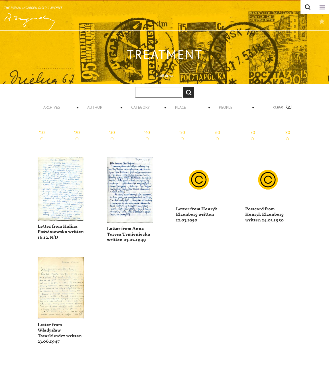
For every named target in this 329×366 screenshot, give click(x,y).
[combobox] (59, 107)
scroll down (164, 75)
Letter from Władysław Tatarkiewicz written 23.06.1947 (60, 333)
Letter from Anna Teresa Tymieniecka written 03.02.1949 (128, 234)
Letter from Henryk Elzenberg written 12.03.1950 (196, 214)
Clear (278, 107)
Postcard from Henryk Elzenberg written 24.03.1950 (264, 214)
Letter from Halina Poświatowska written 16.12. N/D (61, 231)
